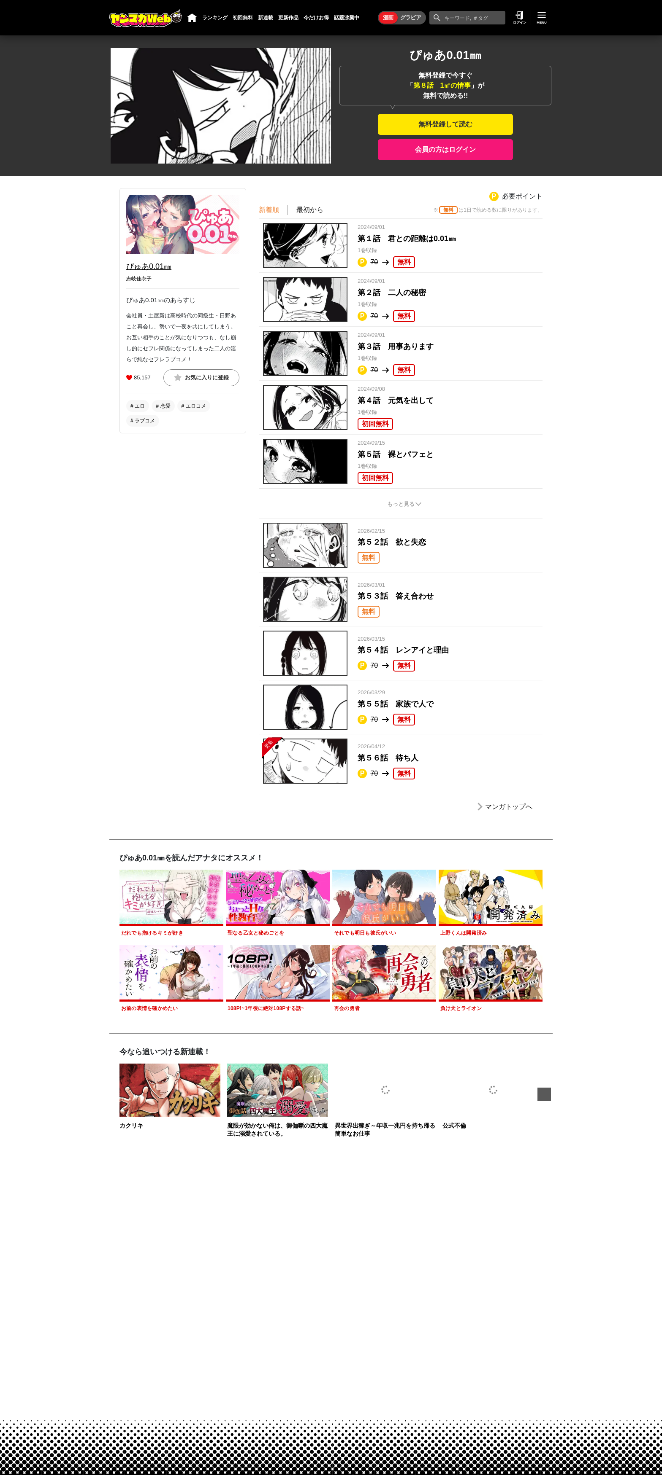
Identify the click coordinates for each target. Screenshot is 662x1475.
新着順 (269, 209)
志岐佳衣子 (139, 279)
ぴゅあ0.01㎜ (148, 266)
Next (544, 1094)
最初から (309, 209)
